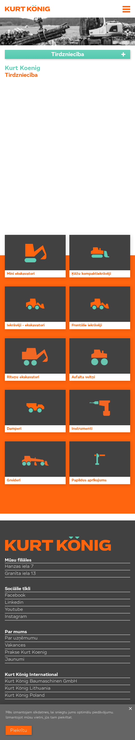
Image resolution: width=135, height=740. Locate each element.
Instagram (16, 616)
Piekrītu (18, 730)
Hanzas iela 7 (19, 566)
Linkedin (14, 602)
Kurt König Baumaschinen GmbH (41, 681)
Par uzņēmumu (21, 638)
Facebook (15, 595)
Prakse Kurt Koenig (26, 652)
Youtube (14, 609)
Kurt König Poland (25, 695)
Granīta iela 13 (20, 573)
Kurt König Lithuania (27, 688)
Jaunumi (14, 659)
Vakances (15, 645)
